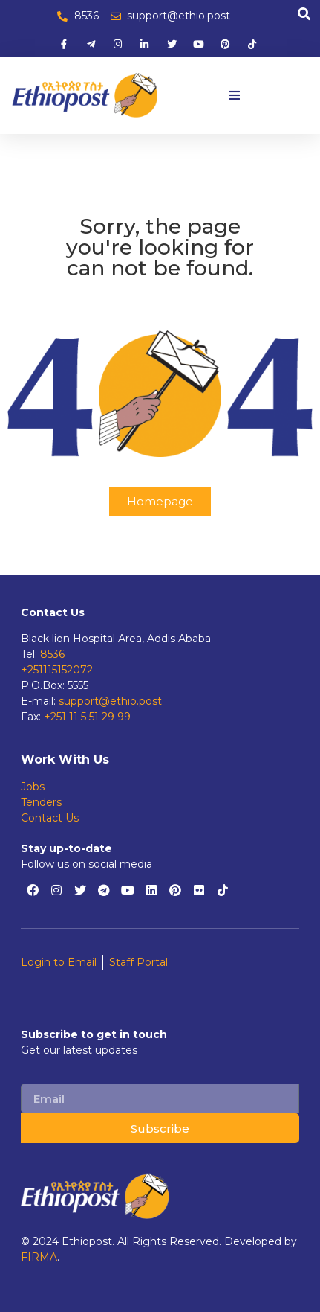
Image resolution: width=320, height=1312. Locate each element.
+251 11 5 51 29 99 (87, 716)
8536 (52, 654)
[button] (234, 95)
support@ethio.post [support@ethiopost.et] (110, 701)
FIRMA (39, 1257)
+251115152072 (57, 669)
